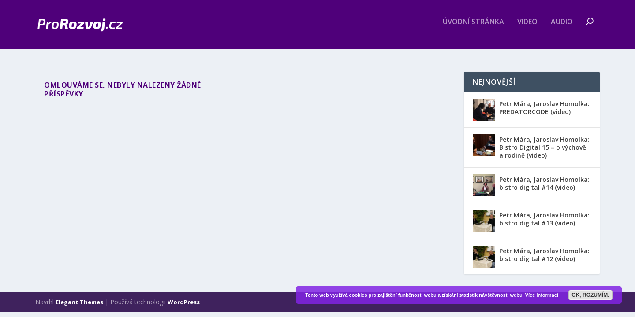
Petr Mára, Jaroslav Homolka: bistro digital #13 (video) (544, 220)
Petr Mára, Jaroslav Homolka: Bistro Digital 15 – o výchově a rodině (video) (544, 148)
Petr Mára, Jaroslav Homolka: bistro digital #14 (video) (544, 184)
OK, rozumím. (590, 295)
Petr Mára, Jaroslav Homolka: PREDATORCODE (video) (544, 108)
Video (527, 28)
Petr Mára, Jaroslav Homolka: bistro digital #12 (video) (544, 255)
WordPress (184, 303)
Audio (562, 28)
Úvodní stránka (473, 28)
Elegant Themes (79, 303)
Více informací (541, 295)
